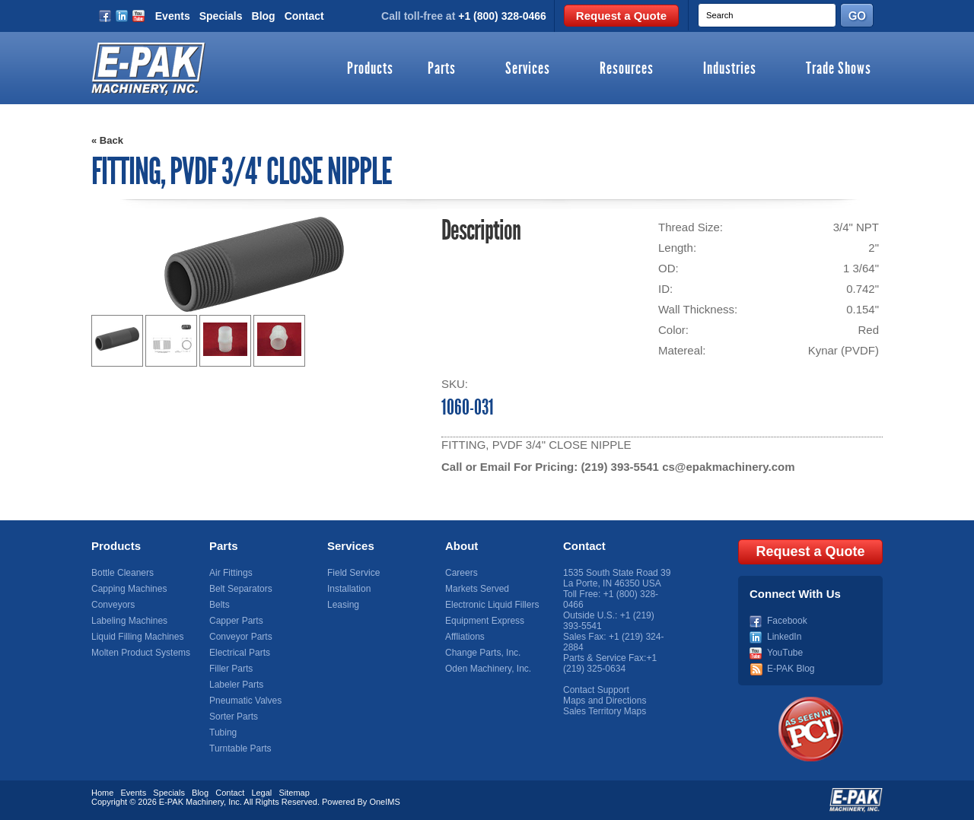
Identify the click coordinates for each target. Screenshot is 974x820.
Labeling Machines (129, 620)
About (461, 545)
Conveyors (113, 604)
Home (102, 792)
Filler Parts (231, 668)
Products (370, 69)
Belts (219, 604)
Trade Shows (838, 69)
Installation (349, 588)
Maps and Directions (604, 700)
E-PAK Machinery (191, 801)
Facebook (787, 620)
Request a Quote (621, 15)
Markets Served (477, 588)
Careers (461, 572)
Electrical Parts (239, 652)
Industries (729, 69)
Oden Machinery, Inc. (488, 668)
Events (172, 16)
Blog (263, 16)
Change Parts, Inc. (482, 652)
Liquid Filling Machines (137, 636)
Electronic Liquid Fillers (492, 604)
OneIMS (384, 801)
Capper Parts (236, 620)
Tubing (223, 732)
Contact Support (596, 690)
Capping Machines (129, 588)
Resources (627, 69)
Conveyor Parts (240, 636)
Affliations (465, 636)
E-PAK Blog (790, 668)
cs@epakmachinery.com (728, 466)
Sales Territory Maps (604, 711)
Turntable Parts (240, 748)
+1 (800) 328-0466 (502, 16)
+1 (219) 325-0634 (610, 663)
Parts (442, 69)
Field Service (353, 572)
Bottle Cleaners (122, 572)
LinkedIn (784, 636)
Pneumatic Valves (245, 700)
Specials (221, 16)
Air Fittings (231, 572)
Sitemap (294, 792)
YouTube (785, 652)
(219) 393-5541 (620, 466)
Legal (261, 792)
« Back (107, 140)
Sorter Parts (233, 716)
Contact (304, 16)
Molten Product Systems (140, 652)
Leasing (343, 604)
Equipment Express (484, 620)
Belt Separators (240, 588)
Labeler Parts (236, 684)
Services (527, 69)
